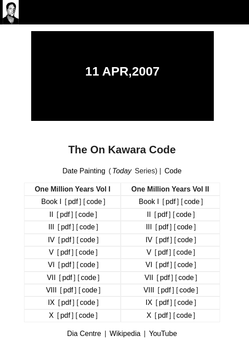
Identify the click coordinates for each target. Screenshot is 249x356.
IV (51, 240)
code (94, 201)
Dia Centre (84, 333)
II (51, 214)
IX (51, 302)
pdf (73, 201)
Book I (51, 201)
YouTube (163, 333)
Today (121, 171)
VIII (51, 290)
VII (51, 277)
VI (51, 264)
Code (172, 171)
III (51, 227)
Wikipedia (125, 333)
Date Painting (83, 171)
